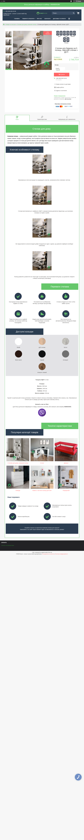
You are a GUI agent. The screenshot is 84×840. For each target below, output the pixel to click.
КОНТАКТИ (47, 18)
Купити (62, 74)
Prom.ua (50, 580)
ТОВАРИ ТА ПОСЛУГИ (28, 18)
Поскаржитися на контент (48, 581)
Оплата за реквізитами (7, 573)
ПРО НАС (39, 18)
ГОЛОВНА (17, 18)
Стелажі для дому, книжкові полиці (26, 24)
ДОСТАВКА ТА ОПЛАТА (59, 18)
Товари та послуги (11, 24)
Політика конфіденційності (61, 581)
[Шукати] (73, 13)
